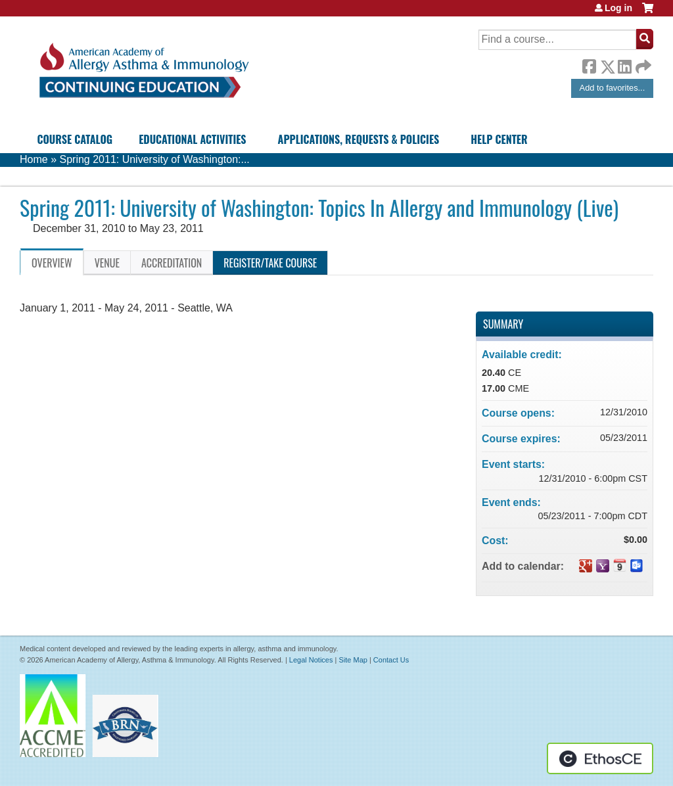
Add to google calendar (585, 565)
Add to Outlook (636, 565)
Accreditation (171, 263)
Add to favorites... (612, 88)
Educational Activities (192, 139)
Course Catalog (74, 139)
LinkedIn (624, 64)
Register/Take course (270, 263)
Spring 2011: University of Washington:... (154, 159)
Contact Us (391, 660)
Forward (642, 63)
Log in (618, 7)
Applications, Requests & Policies (359, 139)
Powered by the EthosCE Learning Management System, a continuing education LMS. (600, 758)
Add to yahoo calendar (602, 565)
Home (34, 159)
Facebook (588, 64)
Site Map (352, 660)
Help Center (499, 139)
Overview (52, 263)
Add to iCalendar (619, 565)
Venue (107, 263)
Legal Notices (311, 660)
